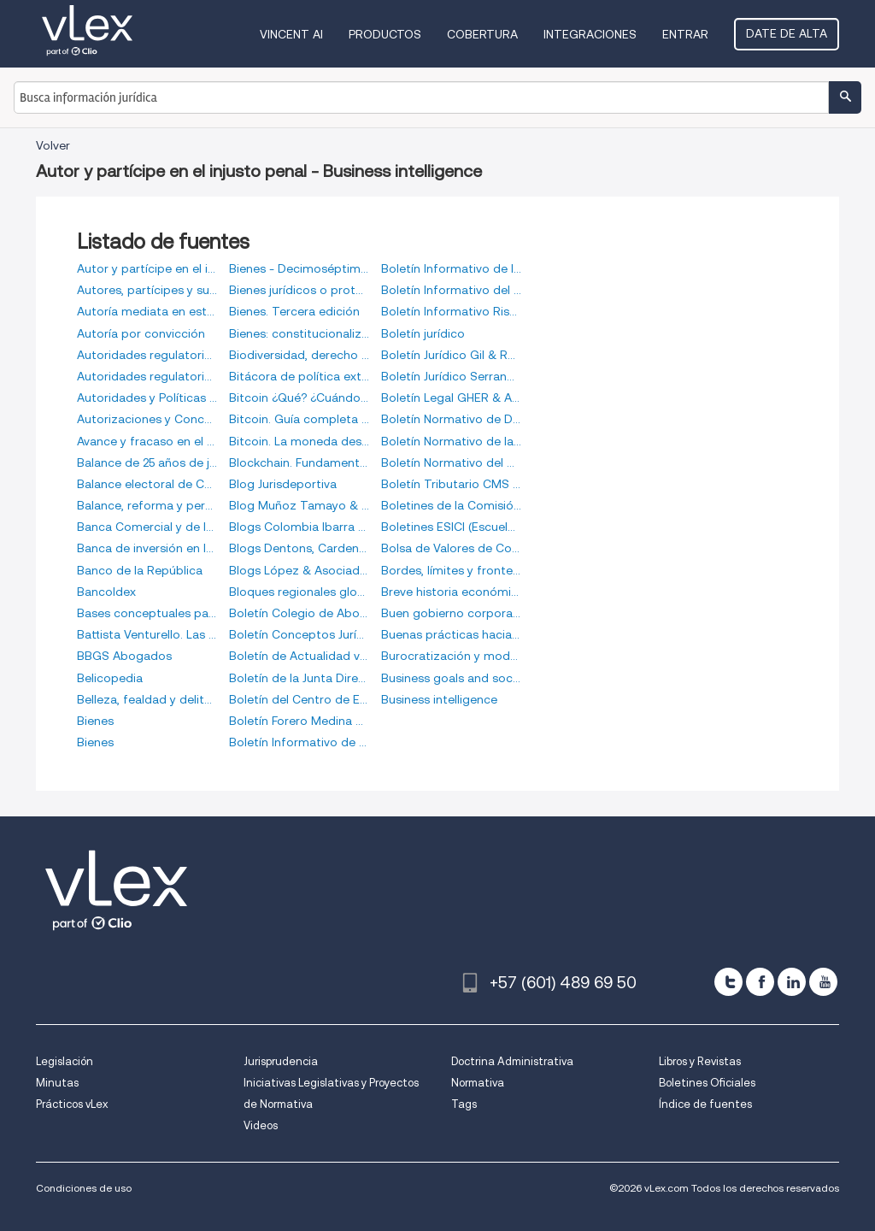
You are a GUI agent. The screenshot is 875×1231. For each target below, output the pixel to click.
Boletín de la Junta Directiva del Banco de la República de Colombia (299, 678)
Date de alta (786, 33)
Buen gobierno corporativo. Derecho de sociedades (451, 613)
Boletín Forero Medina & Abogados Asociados (299, 720)
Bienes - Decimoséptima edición (299, 268)
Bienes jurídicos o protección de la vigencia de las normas (299, 290)
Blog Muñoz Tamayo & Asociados (299, 505)
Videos (261, 1125)
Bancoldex (106, 591)
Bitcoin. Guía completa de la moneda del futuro (299, 419)
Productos (385, 34)
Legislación (64, 1061)
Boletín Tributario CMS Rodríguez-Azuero (451, 484)
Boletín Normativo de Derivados (451, 419)
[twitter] (728, 982)
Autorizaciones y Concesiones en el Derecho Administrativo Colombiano (147, 419)
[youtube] (823, 982)
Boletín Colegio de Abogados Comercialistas (299, 613)
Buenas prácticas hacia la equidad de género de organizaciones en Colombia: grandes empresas (451, 634)
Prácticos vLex (72, 1104)
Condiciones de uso (84, 1187)
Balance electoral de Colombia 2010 (147, 484)
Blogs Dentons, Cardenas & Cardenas (299, 548)
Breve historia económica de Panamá (451, 591)
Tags (464, 1104)
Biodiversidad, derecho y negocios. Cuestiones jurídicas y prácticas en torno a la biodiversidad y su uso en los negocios (299, 355)
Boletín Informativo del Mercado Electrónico (451, 290)
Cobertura (482, 34)
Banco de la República (140, 570)
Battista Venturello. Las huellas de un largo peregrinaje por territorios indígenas (147, 634)
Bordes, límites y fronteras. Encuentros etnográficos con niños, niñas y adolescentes (451, 570)
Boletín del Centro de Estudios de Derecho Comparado (299, 699)
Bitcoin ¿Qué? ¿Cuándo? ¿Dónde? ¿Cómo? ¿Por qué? (299, 397)
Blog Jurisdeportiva (283, 484)
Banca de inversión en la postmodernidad (147, 548)
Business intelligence (439, 699)
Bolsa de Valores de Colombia (451, 548)
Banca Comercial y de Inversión (147, 526)
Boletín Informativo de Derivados (299, 742)
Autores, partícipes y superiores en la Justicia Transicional (147, 290)
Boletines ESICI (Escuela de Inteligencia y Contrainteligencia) (451, 526)
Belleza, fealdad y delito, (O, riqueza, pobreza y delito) (147, 699)
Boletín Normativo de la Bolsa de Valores (451, 441)
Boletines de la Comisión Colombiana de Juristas (451, 505)
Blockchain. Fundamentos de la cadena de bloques (299, 462)
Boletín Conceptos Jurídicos (299, 634)
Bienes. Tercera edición (294, 311)
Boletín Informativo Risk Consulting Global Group (451, 311)
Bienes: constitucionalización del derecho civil (299, 333)
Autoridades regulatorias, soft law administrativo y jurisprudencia (147, 355)
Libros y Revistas (700, 1061)
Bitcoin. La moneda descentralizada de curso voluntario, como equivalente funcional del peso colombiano (299, 441)
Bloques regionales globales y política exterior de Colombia (299, 591)
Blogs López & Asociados (299, 570)
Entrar (685, 34)
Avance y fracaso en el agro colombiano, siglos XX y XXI (147, 441)
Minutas (57, 1082)
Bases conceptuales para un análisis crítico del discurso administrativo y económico (147, 613)
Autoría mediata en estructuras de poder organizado (147, 311)
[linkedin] (792, 982)
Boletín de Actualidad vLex (299, 656)
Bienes (95, 720)
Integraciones (590, 34)
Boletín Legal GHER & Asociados (451, 397)
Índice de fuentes (705, 1104)
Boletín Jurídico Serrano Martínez (451, 376)
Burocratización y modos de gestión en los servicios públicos (451, 656)
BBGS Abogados (124, 656)
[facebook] (760, 982)
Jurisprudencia (281, 1061)
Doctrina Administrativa (512, 1061)
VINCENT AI (291, 34)
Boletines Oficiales (707, 1082)
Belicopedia (110, 678)
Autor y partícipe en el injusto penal (147, 268)
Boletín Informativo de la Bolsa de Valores (451, 268)
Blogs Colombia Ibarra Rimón (299, 526)
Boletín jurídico (423, 333)
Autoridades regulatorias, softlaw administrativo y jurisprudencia (147, 376)
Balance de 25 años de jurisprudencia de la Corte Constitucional (147, 462)
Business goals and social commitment (451, 678)
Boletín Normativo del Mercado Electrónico (451, 462)
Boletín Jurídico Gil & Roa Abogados (451, 355)
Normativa (477, 1082)
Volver (53, 145)
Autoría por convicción (141, 333)
